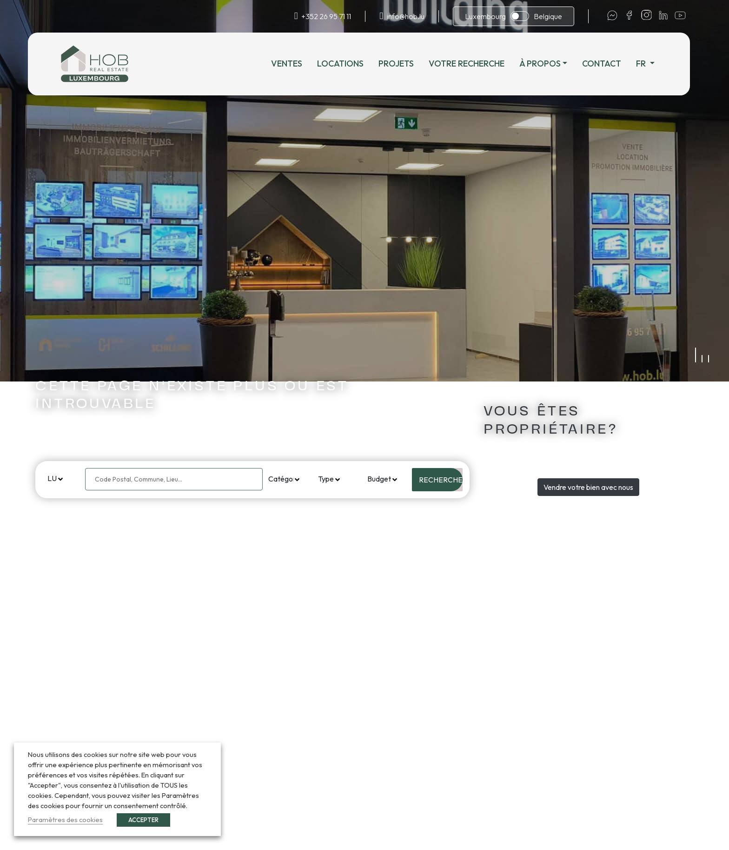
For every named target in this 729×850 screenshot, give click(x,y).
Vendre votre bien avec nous (588, 487)
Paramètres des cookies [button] (65, 819)
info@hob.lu (405, 16)
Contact (608, 63)
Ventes (293, 63)
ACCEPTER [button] (143, 819)
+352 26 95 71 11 (326, 16)
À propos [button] (546, 63)
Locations (347, 63)
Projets (402, 63)
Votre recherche (473, 63)
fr (649, 63)
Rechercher (441, 479)
